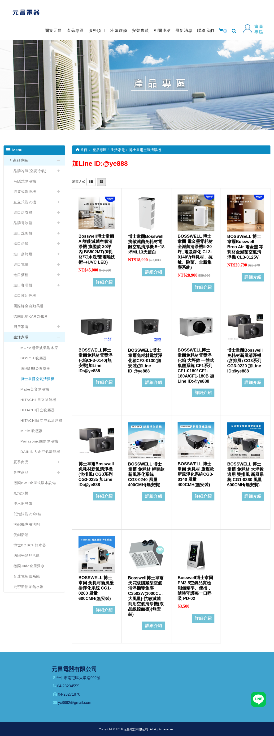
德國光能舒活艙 (26, 555)
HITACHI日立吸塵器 (38, 410)
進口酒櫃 (21, 275)
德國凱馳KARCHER (30, 316)
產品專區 (75, 30)
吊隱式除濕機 (24, 181)
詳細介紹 (104, 279)
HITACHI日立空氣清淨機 (42, 420)
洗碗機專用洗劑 (26, 524)
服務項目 (96, 30)
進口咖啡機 (22, 285)
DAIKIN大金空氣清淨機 (40, 452)
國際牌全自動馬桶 (28, 306)
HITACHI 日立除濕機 (38, 400)
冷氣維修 (118, 30)
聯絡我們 (205, 30)
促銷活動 (21, 535)
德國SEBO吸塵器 (35, 368)
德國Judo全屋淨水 (29, 566)
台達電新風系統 (26, 576)
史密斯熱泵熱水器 (28, 587)
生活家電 (21, 337)
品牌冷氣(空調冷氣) (30, 171)
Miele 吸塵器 (32, 431)
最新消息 (183, 30)
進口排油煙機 (24, 296)
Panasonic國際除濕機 (39, 441)
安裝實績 (140, 30)
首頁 (81, 150)
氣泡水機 (21, 493)
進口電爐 (21, 264)
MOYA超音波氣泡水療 (39, 348)
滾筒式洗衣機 (24, 192)
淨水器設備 (22, 504)
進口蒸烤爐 (22, 254)
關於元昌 (53, 30)
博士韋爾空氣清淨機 (38, 379)
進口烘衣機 (22, 212)
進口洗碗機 (22, 233)
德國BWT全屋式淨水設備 (34, 483)
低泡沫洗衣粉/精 (27, 514)
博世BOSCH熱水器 (29, 545)
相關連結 (162, 30)
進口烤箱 (21, 244)
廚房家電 (21, 327)
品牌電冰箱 (22, 223)
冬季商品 (21, 472)
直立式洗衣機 (24, 202)
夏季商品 (21, 462)
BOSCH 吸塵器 (34, 358)
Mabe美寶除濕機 (35, 389)
